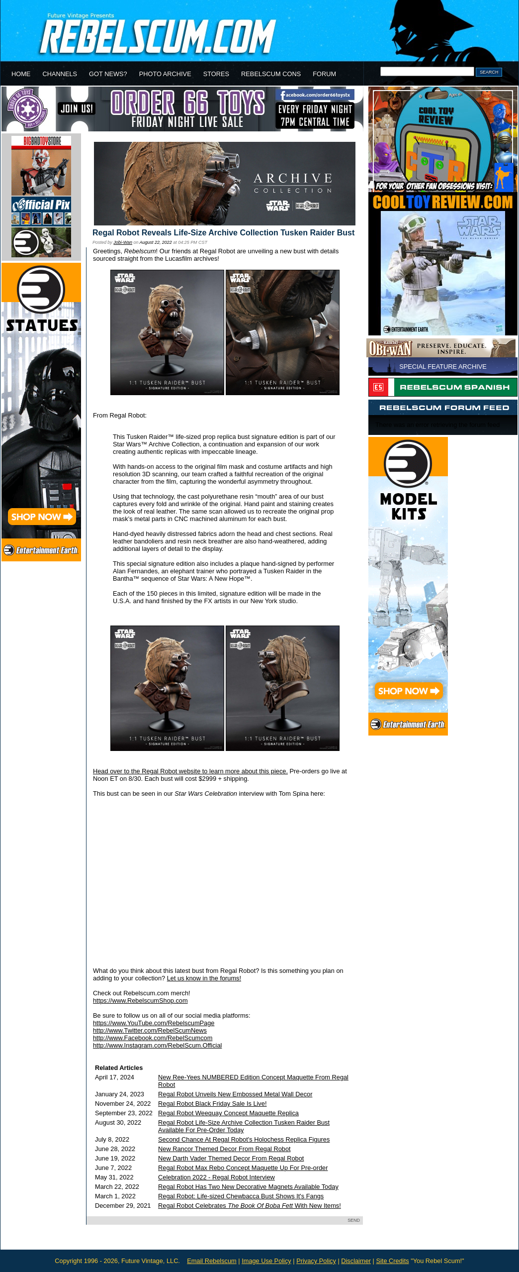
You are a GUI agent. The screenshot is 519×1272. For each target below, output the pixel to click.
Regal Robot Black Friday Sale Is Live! (212, 1103)
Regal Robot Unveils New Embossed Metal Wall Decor (235, 1094)
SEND (353, 1220)
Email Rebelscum (212, 1261)
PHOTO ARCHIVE (165, 74)
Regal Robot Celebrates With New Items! (249, 1205)
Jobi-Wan (122, 242)
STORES (216, 74)
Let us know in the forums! (204, 978)
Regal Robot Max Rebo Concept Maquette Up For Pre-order (243, 1167)
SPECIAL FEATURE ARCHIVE (443, 366)
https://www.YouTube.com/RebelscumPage (153, 1023)
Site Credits (392, 1261)
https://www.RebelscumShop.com (140, 1000)
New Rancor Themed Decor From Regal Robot (224, 1149)
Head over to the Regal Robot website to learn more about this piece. (190, 771)
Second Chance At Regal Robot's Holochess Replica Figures (244, 1139)
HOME (20, 74)
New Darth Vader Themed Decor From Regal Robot (231, 1158)
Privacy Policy (316, 1261)
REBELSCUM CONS (271, 74)
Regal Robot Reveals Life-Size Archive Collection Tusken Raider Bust (223, 232)
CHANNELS (59, 74)
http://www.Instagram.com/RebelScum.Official (157, 1045)
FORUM (324, 74)
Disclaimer (356, 1261)
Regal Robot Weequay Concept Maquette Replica (228, 1113)
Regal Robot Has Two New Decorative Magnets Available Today (248, 1186)
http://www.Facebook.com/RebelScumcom (152, 1038)
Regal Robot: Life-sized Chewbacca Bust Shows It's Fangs (241, 1196)
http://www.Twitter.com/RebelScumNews (150, 1030)
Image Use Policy (266, 1261)
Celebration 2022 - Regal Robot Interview (216, 1177)
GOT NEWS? (108, 74)
